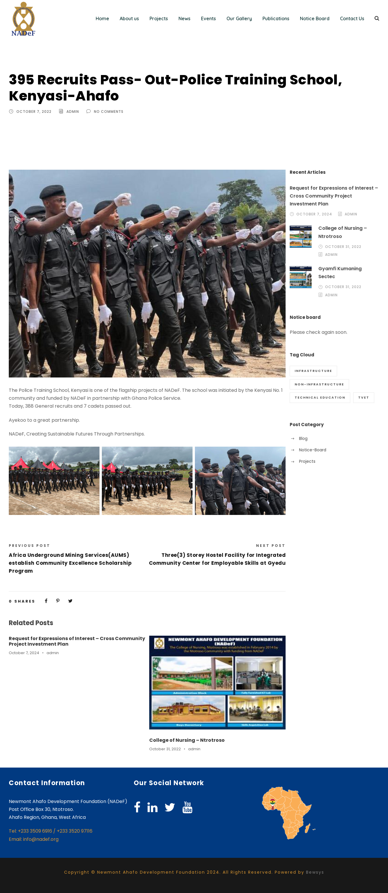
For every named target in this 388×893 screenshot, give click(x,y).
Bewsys (315, 872)
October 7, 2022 (33, 111)
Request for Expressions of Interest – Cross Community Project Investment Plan (77, 641)
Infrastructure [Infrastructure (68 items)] (313, 370)
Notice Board (314, 18)
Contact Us (352, 18)
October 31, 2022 (165, 749)
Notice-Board (312, 450)
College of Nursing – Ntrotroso (187, 740)
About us (129, 18)
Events (208, 18)
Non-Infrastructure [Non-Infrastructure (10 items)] (319, 384)
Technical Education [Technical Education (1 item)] (320, 397)
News (184, 18)
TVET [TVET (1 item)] (363, 397)
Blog (303, 438)
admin (72, 111)
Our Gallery (239, 18)
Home (102, 18)
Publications (275, 18)
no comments (108, 111)
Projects (159, 18)
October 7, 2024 (24, 653)
